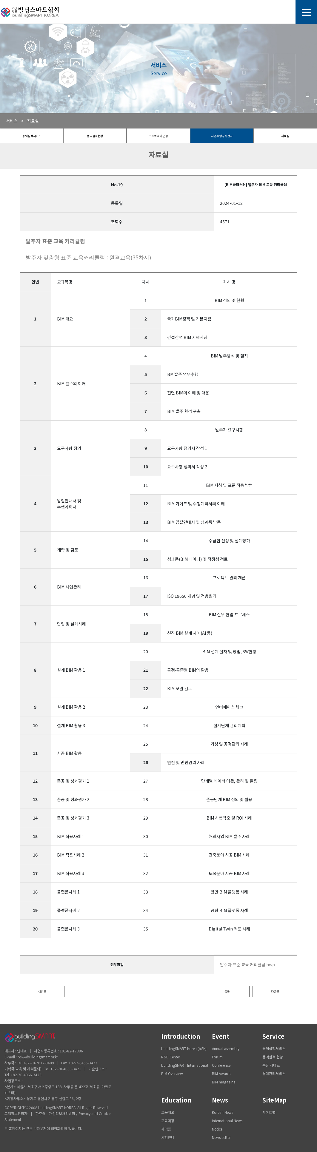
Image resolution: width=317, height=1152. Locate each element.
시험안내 (167, 1137)
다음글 (275, 991)
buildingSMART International (184, 1065)
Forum (217, 1056)
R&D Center (170, 1056)
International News (227, 1120)
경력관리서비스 (273, 1073)
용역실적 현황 (272, 1056)
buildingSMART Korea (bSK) (184, 1048)
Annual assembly (225, 1048)
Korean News (222, 1112)
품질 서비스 (271, 1065)
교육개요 (167, 1112)
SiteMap (274, 1100)
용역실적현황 (95, 136)
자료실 (285, 136)
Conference (221, 1065)
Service (273, 1036)
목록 (227, 991)
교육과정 (167, 1120)
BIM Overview (172, 1073)
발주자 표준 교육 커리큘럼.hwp (247, 964)
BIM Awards (221, 1073)
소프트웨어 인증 (158, 136)
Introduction (180, 1036)
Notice (217, 1128)
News (220, 1100)
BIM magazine (223, 1081)
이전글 (42, 991)
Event (220, 1036)
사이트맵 (269, 1112)
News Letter (221, 1137)
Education (176, 1100)
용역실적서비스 (31, 136)
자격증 (166, 1128)
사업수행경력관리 (222, 136)
